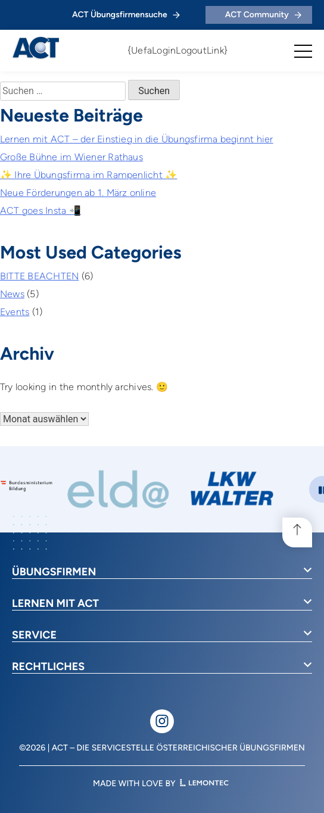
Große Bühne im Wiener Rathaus (71, 157)
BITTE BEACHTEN (39, 276)
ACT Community (263, 15)
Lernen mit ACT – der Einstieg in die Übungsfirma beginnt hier (136, 139)
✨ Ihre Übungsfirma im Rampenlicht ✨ (88, 174)
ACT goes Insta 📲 (40, 210)
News (12, 294)
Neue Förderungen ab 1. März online (78, 192)
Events (14, 311)
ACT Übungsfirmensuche (126, 15)
